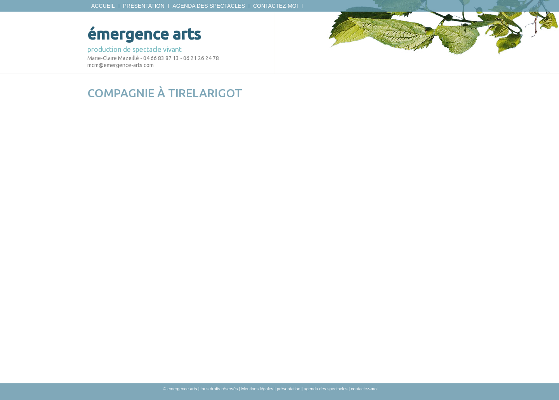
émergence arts (144, 34)
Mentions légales (257, 388)
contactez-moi (275, 6)
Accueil (103, 6)
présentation (144, 6)
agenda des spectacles (209, 6)
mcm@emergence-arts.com (120, 65)
